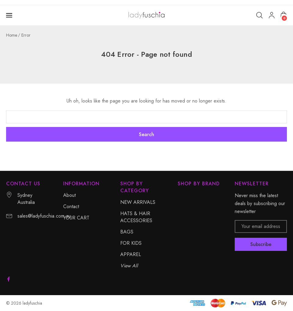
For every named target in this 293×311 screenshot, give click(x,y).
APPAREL (130, 254)
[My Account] (271, 15)
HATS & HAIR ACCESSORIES (136, 217)
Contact (71, 206)
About (69, 195)
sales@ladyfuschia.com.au (44, 215)
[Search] (259, 15)
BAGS (126, 231)
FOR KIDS (131, 243)
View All (129, 265)
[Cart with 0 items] (283, 15)
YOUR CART (76, 217)
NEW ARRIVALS (137, 202)
